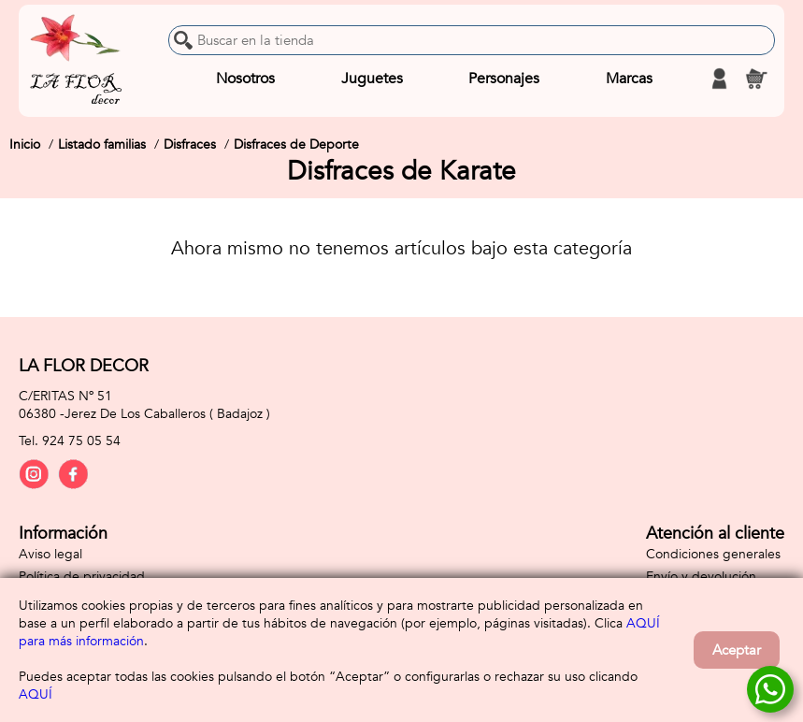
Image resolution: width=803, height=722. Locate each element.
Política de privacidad (82, 576)
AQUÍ (35, 694)
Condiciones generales (713, 554)
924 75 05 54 (81, 441)
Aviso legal (50, 554)
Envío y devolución (701, 576)
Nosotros (245, 78)
